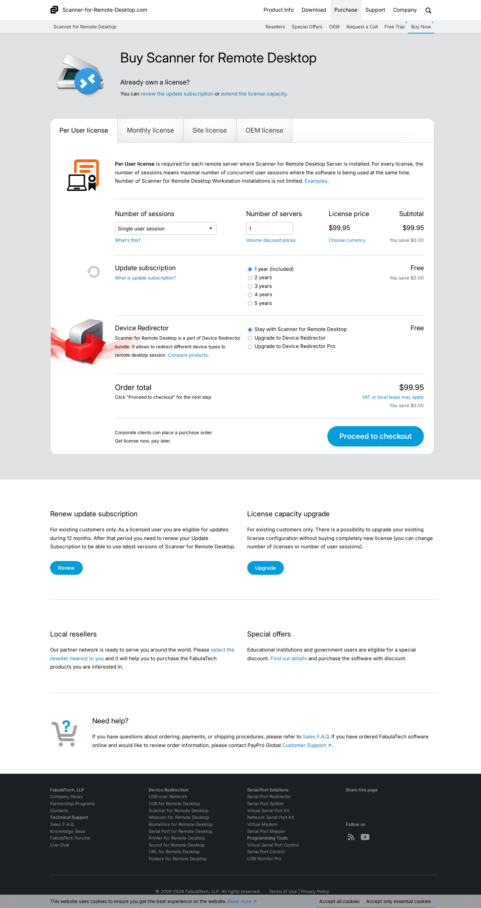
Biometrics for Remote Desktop (181, 824)
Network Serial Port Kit (270, 817)
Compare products (188, 355)
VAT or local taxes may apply (393, 397)
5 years (263, 303)
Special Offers (307, 26)
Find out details (289, 658)
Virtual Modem (262, 824)
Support (375, 10)
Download (314, 10)
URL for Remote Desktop (174, 851)
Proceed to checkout (375, 435)
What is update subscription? (145, 278)
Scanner (301, 329)
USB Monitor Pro (264, 858)
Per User (83, 130)
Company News (66, 796)
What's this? (128, 240)
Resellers (275, 26)
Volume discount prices (271, 240)
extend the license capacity (253, 93)
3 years (263, 286)
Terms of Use (283, 891)
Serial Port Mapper (266, 831)
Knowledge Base (67, 831)
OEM (334, 26)
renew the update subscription (177, 93)
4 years (263, 294)
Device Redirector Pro (295, 346)
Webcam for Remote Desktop (179, 817)
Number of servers (274, 214)
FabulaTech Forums (70, 838)
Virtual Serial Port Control (273, 845)
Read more (240, 901)
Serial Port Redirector (269, 796)
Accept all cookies (339, 901)
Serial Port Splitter (265, 803)
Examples (316, 181)
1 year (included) (274, 269)
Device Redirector (290, 338)
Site (209, 130)
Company (405, 10)
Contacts (59, 810)
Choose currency (347, 240)
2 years (263, 277)
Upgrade (265, 568)
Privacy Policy (315, 891)
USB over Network (168, 796)
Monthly (150, 130)
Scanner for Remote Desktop (85, 26)
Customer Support (304, 745)
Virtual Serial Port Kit (268, 810)
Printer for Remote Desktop (177, 838)
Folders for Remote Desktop (178, 858)
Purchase (345, 10)
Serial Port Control (266, 851)
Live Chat (59, 845)
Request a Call (362, 26)
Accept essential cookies (398, 901)
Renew (66, 568)
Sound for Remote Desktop (177, 845)
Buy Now (421, 26)
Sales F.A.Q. (62, 824)
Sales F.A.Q (316, 736)
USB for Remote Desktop (174, 803)
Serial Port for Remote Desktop (180, 831)
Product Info (279, 10)
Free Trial (394, 26)
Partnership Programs (72, 803)
